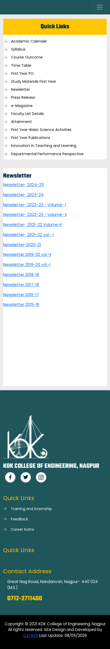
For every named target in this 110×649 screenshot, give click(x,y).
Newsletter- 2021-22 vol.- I (28, 234)
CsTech (30, 635)
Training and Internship (31, 508)
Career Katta (22, 529)
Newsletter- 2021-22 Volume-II (32, 224)
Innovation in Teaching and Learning (43, 145)
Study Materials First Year (33, 81)
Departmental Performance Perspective (47, 154)
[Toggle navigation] (100, 7)
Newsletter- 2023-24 (23, 194)
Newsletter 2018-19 (21, 274)
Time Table (21, 65)
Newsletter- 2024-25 (23, 184)
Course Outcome (27, 57)
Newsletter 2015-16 (21, 304)
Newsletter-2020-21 (22, 244)
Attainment (21, 121)
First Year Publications (30, 137)
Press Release (23, 97)
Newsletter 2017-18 (21, 284)
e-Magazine (22, 105)
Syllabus (18, 49)
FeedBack (19, 519)
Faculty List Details (27, 113)
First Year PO (22, 73)
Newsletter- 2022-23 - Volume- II (35, 214)
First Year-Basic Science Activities (41, 129)
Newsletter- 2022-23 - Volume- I (34, 204)
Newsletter (20, 89)
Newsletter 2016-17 (21, 294)
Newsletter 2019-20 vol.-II (27, 254)
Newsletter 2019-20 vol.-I (26, 264)
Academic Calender (29, 41)
